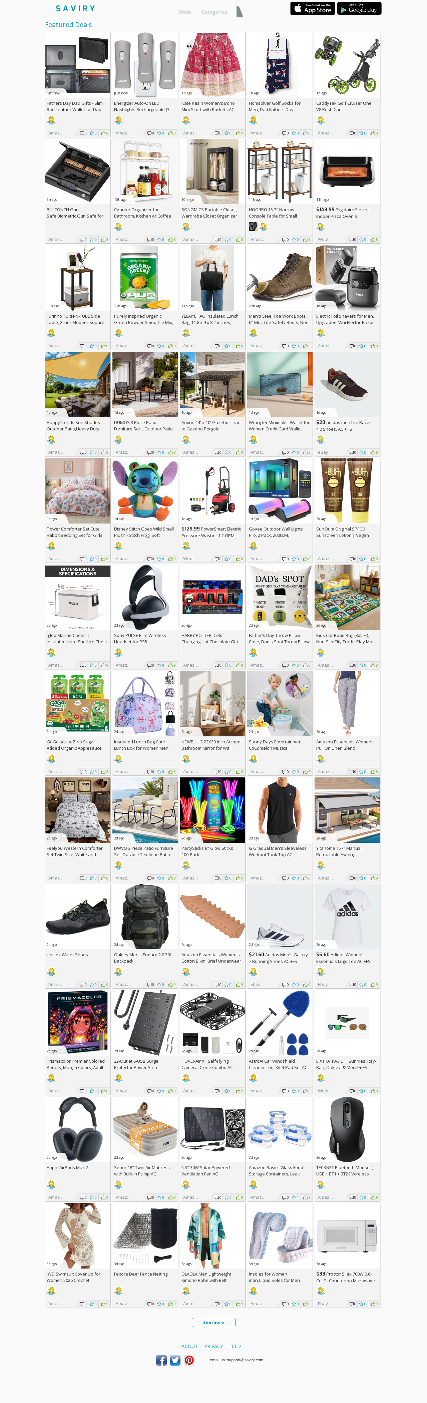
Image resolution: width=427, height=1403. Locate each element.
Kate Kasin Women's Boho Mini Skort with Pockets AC (208, 106)
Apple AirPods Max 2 (67, 1167)
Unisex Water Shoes (67, 955)
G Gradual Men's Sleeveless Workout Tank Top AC (278, 851)
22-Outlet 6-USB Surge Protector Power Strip (136, 1064)
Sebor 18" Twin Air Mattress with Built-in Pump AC (142, 1170)
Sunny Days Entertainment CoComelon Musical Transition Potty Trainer (276, 748)
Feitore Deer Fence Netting (140, 1274)
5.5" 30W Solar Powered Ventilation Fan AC (205, 1170)
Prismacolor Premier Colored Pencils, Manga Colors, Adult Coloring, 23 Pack (76, 1067)
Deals (184, 11)
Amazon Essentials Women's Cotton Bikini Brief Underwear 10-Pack (211, 961)
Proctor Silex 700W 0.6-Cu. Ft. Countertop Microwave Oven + (345, 1280)
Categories (214, 11)
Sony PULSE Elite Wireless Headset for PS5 (140, 638)
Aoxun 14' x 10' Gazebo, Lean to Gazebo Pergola (211, 425)
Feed (235, 1346)
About (189, 1346)
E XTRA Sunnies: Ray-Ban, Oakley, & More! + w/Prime (346, 1067)
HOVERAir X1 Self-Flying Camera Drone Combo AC (207, 1064)
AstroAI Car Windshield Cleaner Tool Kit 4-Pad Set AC (278, 1064)
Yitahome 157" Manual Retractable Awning (339, 851)
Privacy (213, 1346)
